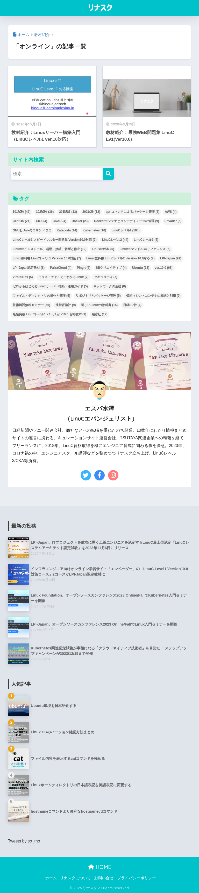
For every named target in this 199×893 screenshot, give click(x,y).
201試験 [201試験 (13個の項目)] (68, 212)
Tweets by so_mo (24, 841)
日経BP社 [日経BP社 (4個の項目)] (132, 305)
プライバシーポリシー (136, 878)
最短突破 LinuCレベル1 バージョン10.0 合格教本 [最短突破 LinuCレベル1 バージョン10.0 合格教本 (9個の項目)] (49, 314)
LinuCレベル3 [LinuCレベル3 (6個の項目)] (146, 240)
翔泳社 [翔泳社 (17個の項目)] (100, 314)
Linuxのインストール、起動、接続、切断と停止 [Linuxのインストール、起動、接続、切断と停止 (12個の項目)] (50, 249)
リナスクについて (75, 878)
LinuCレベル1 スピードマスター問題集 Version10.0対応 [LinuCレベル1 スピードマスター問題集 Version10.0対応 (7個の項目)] (55, 240)
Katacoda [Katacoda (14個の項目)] (67, 230)
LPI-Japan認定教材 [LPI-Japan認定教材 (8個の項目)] (29, 268)
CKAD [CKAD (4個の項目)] (59, 221)
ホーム (51, 878)
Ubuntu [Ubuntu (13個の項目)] (140, 268)
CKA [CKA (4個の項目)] (41, 221)
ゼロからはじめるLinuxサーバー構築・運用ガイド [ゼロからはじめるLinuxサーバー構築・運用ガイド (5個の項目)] (50, 286)
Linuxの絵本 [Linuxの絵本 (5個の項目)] (103, 249)
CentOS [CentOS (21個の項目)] (22, 221)
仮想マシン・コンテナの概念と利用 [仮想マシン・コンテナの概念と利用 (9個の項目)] (153, 295)
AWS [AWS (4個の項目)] (170, 212)
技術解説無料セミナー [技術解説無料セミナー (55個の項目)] (31, 305)
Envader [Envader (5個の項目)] (173, 221)
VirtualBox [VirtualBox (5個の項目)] (23, 277)
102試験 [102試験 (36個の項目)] (45, 212)
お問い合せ (103, 878)
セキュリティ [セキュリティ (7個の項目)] (105, 277)
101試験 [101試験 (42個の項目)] (22, 212)
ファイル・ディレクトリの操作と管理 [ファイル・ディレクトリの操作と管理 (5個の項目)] (41, 295)
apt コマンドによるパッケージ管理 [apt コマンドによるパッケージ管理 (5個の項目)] (132, 212)
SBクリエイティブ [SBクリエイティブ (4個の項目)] (111, 268)
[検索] (108, 174)
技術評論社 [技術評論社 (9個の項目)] (65, 305)
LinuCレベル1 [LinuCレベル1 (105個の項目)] (126, 230)
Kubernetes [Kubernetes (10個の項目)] (94, 230)
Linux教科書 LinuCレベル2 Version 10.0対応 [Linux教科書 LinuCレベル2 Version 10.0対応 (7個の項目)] (120, 258)
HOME (99, 867)
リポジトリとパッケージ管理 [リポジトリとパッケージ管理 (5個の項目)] (98, 295)
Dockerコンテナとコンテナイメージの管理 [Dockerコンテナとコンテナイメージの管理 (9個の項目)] (126, 221)
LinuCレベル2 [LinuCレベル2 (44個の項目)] (115, 240)
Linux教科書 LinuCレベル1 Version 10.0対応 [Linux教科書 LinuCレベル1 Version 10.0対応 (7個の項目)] (47, 258)
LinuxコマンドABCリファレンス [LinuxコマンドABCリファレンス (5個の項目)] (144, 249)
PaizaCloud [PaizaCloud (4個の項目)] (61, 268)
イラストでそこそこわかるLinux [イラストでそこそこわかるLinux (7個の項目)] (63, 277)
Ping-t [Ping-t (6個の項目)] (83, 268)
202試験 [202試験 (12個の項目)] (91, 212)
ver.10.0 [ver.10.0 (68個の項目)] (164, 268)
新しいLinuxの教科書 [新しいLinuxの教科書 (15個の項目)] (99, 305)
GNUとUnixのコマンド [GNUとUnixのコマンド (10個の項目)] (32, 230)
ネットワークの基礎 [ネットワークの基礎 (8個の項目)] (109, 286)
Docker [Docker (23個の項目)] (80, 221)
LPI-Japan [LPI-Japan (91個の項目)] (170, 258)
